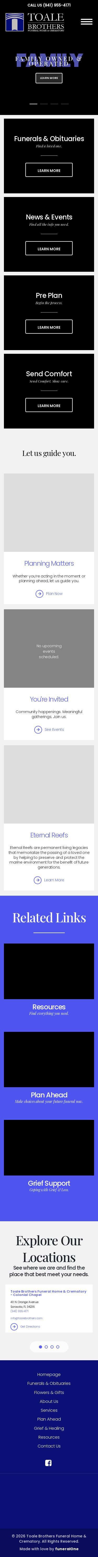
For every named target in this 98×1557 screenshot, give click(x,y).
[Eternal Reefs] (49, 784)
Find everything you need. (49, 1013)
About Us (49, 1401)
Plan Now (54, 593)
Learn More (55, 170)
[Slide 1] (33, 104)
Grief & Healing (49, 1428)
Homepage (49, 1374)
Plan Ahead (49, 1095)
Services (49, 1410)
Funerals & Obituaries (49, 1383)
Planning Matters (49, 563)
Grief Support (49, 1183)
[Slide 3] (54, 104)
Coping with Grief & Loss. (49, 1189)
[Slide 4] (65, 104)
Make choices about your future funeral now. (49, 1101)
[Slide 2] (44, 104)
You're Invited (49, 699)
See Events (54, 729)
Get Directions (30, 1326)
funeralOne (67, 1549)
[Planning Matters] (49, 512)
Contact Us (49, 1446)
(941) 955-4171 (57, 5)
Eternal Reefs (49, 835)
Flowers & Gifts (49, 1393)
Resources (49, 1007)
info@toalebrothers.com (26, 1318)
